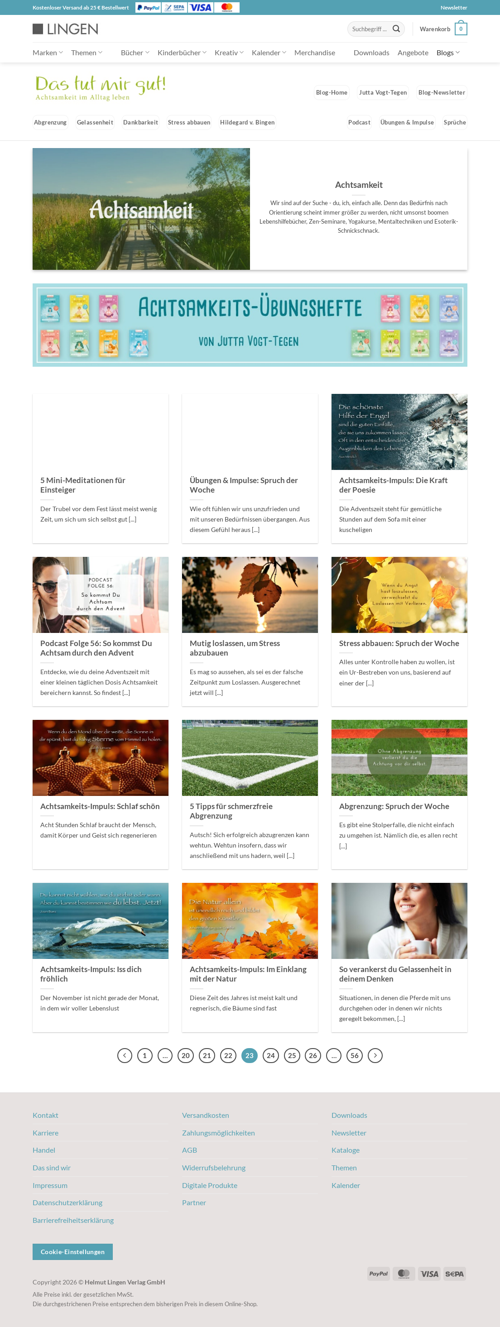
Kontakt (45, 1115)
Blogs (448, 52)
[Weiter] (375, 1056)
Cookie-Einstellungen (73, 1251)
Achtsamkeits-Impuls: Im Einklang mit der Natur (248, 974)
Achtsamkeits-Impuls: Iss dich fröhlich (91, 974)
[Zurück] (125, 1056)
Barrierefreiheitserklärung (73, 1220)
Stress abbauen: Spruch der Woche (399, 643)
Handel (44, 1149)
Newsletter (454, 7)
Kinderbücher (182, 52)
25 (292, 1055)
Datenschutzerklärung (67, 1202)
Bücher (135, 52)
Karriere (45, 1132)
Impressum (50, 1185)
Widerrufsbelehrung (213, 1167)
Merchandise (314, 52)
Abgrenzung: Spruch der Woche (394, 806)
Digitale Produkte (209, 1185)
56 (355, 1055)
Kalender (269, 52)
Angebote (413, 52)
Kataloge (346, 1149)
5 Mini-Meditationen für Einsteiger (82, 485)
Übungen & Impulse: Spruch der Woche (244, 485)
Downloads (371, 52)
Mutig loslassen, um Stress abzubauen (235, 648)
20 (186, 1055)
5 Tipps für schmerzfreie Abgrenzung (231, 811)
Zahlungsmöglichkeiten (218, 1132)
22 (228, 1055)
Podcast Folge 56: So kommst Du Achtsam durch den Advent (96, 648)
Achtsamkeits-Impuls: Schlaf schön (100, 806)
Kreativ (229, 52)
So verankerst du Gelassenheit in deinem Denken (395, 974)
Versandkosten (205, 1115)
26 (313, 1055)
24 (271, 1055)
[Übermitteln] (396, 29)
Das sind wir (52, 1167)
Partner (194, 1202)
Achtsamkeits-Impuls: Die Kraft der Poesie (393, 485)
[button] (443, 29)
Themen (86, 52)
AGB (189, 1149)
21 (207, 1055)
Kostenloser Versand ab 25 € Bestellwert (81, 7)
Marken (48, 52)
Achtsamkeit (359, 184)
